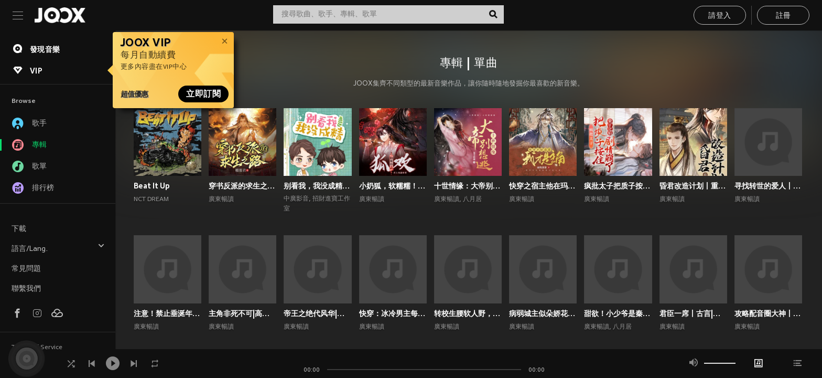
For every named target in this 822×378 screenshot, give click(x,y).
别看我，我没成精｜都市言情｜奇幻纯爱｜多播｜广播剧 (317, 186)
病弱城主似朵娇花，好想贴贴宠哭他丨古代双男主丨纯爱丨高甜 (543, 313)
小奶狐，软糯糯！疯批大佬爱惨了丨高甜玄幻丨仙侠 (393, 186)
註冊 (783, 16)
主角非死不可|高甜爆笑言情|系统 (242, 313)
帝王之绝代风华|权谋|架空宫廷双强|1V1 (317, 313)
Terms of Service (37, 347)
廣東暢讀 (221, 199)
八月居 (472, 199)
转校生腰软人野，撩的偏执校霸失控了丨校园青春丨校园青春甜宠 (468, 313)
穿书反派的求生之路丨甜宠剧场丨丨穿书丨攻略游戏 (242, 186)
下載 (19, 229)
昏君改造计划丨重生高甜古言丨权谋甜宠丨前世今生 (693, 186)
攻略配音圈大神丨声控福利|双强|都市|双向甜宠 (768, 313)
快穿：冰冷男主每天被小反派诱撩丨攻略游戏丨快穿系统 (393, 313)
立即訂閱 (203, 94)
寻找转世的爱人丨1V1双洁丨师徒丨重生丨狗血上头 (768, 186)
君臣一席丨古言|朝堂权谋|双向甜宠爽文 (693, 313)
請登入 (719, 16)
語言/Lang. (58, 247)
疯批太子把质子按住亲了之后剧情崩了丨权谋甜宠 (618, 186)
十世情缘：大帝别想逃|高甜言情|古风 (468, 186)
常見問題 (26, 269)
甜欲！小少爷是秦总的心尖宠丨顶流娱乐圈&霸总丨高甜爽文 (618, 313)
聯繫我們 (26, 289)
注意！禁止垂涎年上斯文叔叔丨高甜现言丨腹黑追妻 (167, 313)
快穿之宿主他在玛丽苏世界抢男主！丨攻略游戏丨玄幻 (543, 186)
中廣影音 (296, 199)
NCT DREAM (151, 199)
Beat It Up (152, 186)
